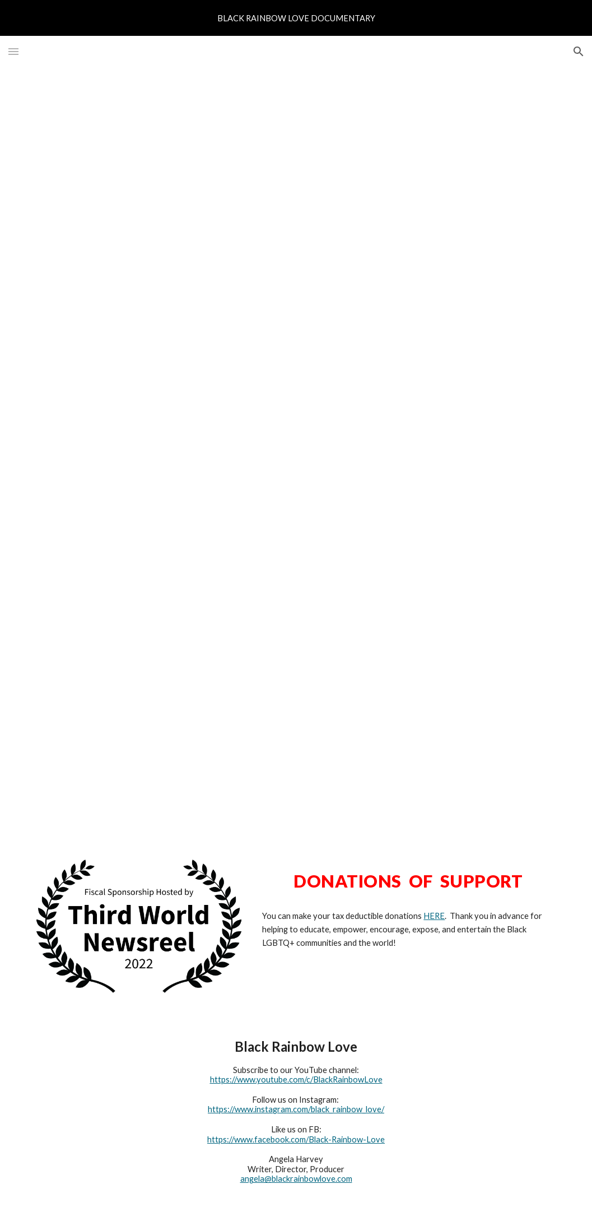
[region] (296, 18)
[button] (13, 51)
